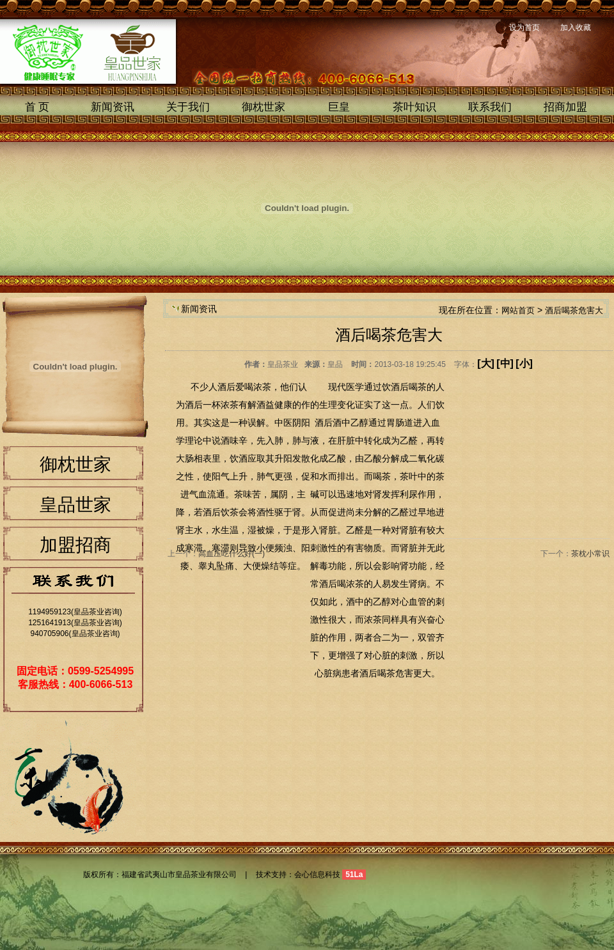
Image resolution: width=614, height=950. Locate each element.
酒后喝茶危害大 (574, 310)
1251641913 (49, 622)
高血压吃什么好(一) (231, 553)
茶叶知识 (414, 107)
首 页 (37, 107)
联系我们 (490, 107)
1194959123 (49, 611)
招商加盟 (565, 107)
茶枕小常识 (590, 553)
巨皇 (339, 107)
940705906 (49, 633)
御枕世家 (263, 107)
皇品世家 (75, 505)
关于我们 (188, 107)
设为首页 (524, 27)
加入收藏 (575, 27)
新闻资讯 (112, 107)
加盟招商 (75, 545)
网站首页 (518, 310)
